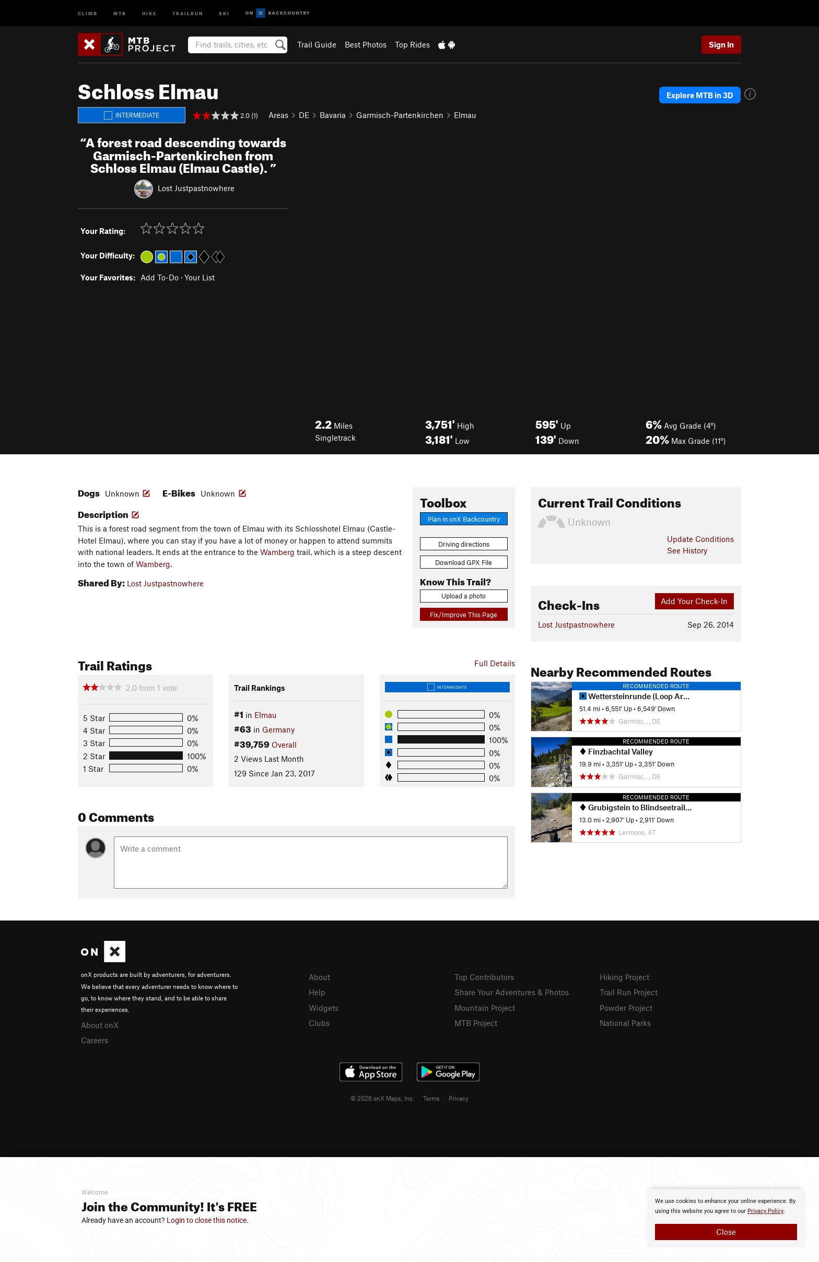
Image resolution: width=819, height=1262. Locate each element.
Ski (224, 12)
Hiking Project (624, 977)
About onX (100, 1025)
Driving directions (463, 544)
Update (700, 539)
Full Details (494, 663)
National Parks (625, 1023)
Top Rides (412, 44)
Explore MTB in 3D (699, 95)
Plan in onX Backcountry (464, 519)
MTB (119, 12)
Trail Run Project (629, 992)
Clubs (319, 1023)
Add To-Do (160, 277)
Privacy (459, 1098)
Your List (199, 277)
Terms (431, 1098)
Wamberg (277, 552)
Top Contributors (484, 977)
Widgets (323, 1007)
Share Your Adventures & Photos (511, 992)
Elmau (465, 115)
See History (687, 550)
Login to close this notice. (208, 1220)
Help (317, 992)
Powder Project (626, 1007)
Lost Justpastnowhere (196, 188)
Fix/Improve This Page (463, 614)
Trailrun (187, 12)
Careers (94, 1040)
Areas (278, 115)
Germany (278, 729)
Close (726, 1231)
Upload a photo (463, 596)
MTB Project (475, 1023)
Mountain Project (484, 1007)
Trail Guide (316, 44)
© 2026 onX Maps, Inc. (382, 1098)
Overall (284, 744)
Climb (88, 12)
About (319, 977)
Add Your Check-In (694, 601)
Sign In (721, 44)
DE (304, 115)
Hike (149, 12)
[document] (726, 1218)
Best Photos (366, 44)
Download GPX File (463, 562)
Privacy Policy (765, 1211)
